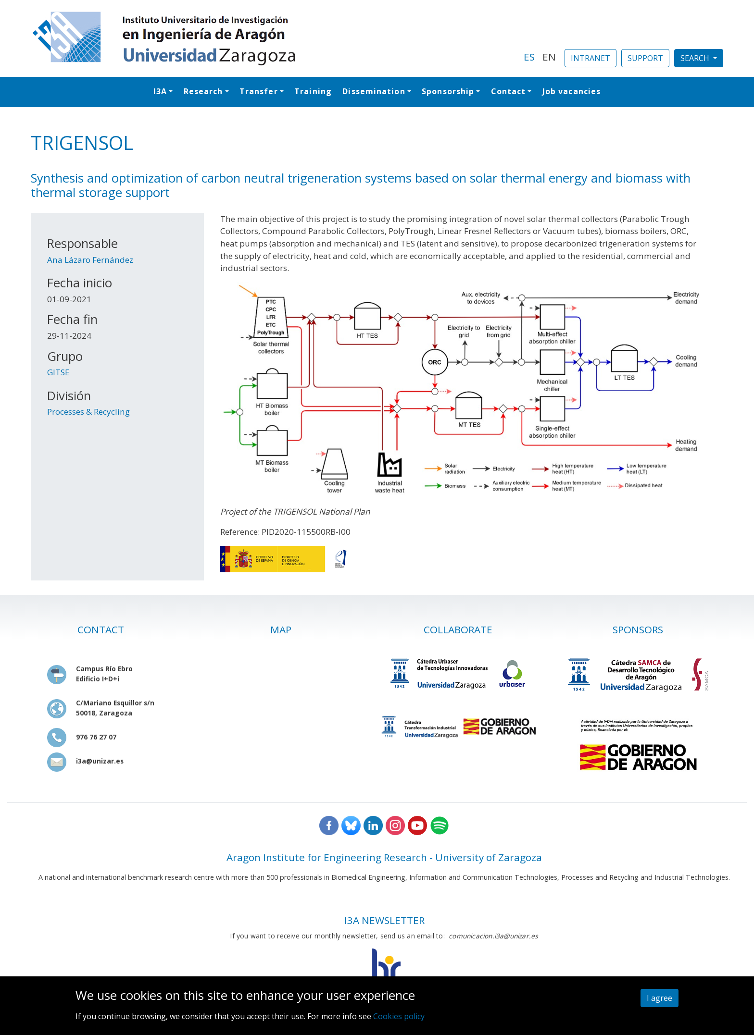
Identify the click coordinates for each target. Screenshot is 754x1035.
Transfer (258, 91)
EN (549, 56)
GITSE (58, 372)
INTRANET (590, 58)
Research (203, 91)
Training (313, 91)
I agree (659, 998)
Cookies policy (399, 1016)
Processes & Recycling (88, 411)
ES (529, 56)
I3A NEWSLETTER (384, 920)
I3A (160, 91)
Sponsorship (448, 91)
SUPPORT (645, 58)
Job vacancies (571, 91)
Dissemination (373, 91)
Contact (508, 91)
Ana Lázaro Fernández (90, 259)
